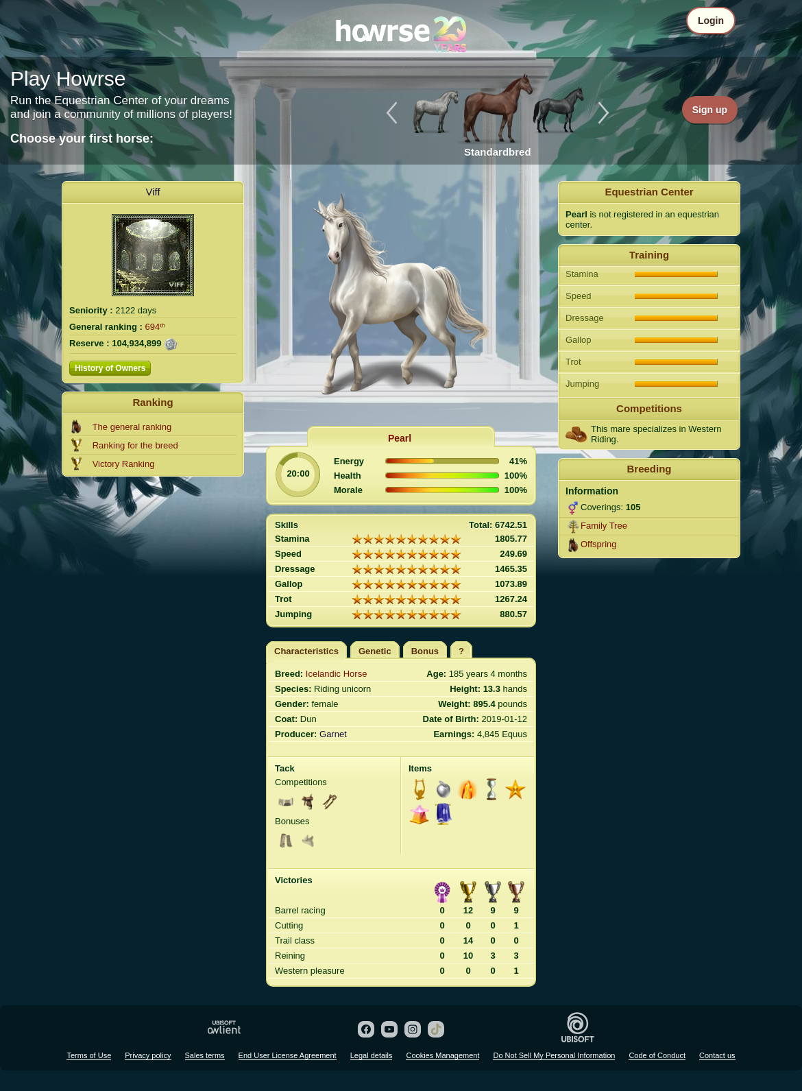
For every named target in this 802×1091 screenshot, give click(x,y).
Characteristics (306, 651)
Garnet (333, 734)
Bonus (425, 651)
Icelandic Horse (336, 674)
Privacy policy (148, 1055)
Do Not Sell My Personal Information (554, 1055)
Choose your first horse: (82, 138)
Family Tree (604, 525)
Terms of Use (88, 1055)
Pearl (399, 438)
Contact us (717, 1055)
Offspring (599, 544)
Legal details (371, 1055)
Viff (152, 191)
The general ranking (132, 427)
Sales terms (205, 1055)
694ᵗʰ (155, 327)
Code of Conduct (657, 1055)
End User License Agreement (288, 1055)
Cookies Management (442, 1055)
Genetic (375, 651)
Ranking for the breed (135, 445)
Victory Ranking (124, 464)
